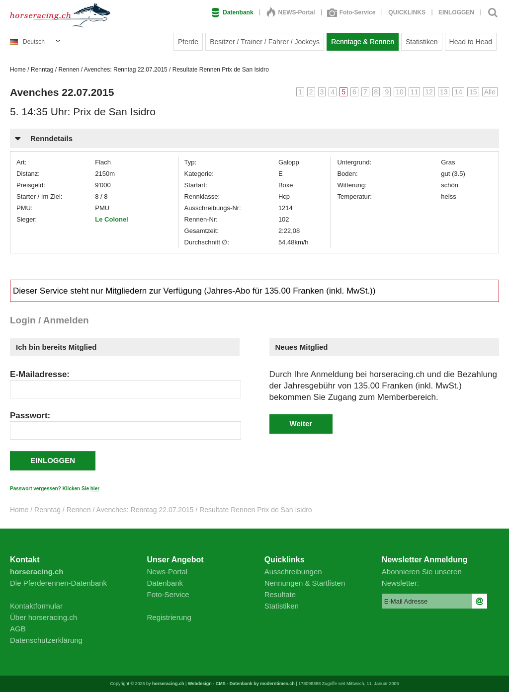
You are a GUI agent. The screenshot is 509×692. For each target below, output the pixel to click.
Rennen (68, 69)
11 (415, 92)
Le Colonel (111, 219)
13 (444, 92)
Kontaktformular (36, 606)
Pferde (188, 42)
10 (400, 92)
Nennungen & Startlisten (304, 583)
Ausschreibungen (293, 571)
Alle (490, 92)
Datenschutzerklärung (46, 640)
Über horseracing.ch (43, 617)
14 (458, 92)
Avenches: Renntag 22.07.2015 (126, 69)
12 (429, 92)
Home (18, 69)
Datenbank (232, 12)
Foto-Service (352, 12)
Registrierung (169, 617)
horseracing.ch (168, 683)
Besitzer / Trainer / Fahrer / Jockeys (265, 42)
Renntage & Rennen (362, 42)
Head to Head (470, 42)
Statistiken (422, 42)
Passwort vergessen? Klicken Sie (54, 488)
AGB (18, 628)
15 (473, 92)
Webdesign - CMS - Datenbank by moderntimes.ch (241, 683)
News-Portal (167, 571)
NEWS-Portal (290, 12)
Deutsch (27, 41)
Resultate (280, 594)
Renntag (42, 69)
